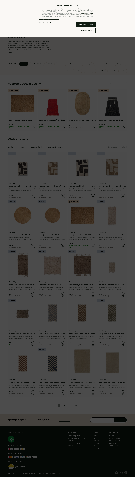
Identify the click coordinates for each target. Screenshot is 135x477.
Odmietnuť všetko (86, 30)
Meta (91, 13)
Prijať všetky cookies (86, 25)
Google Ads (82, 13)
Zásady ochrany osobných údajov (49, 19)
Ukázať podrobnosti (45, 23)
